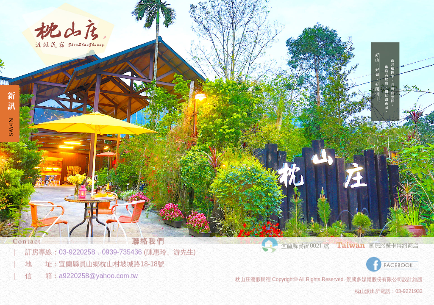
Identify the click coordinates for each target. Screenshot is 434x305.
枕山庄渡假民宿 (253, 275)
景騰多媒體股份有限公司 (374, 275)
